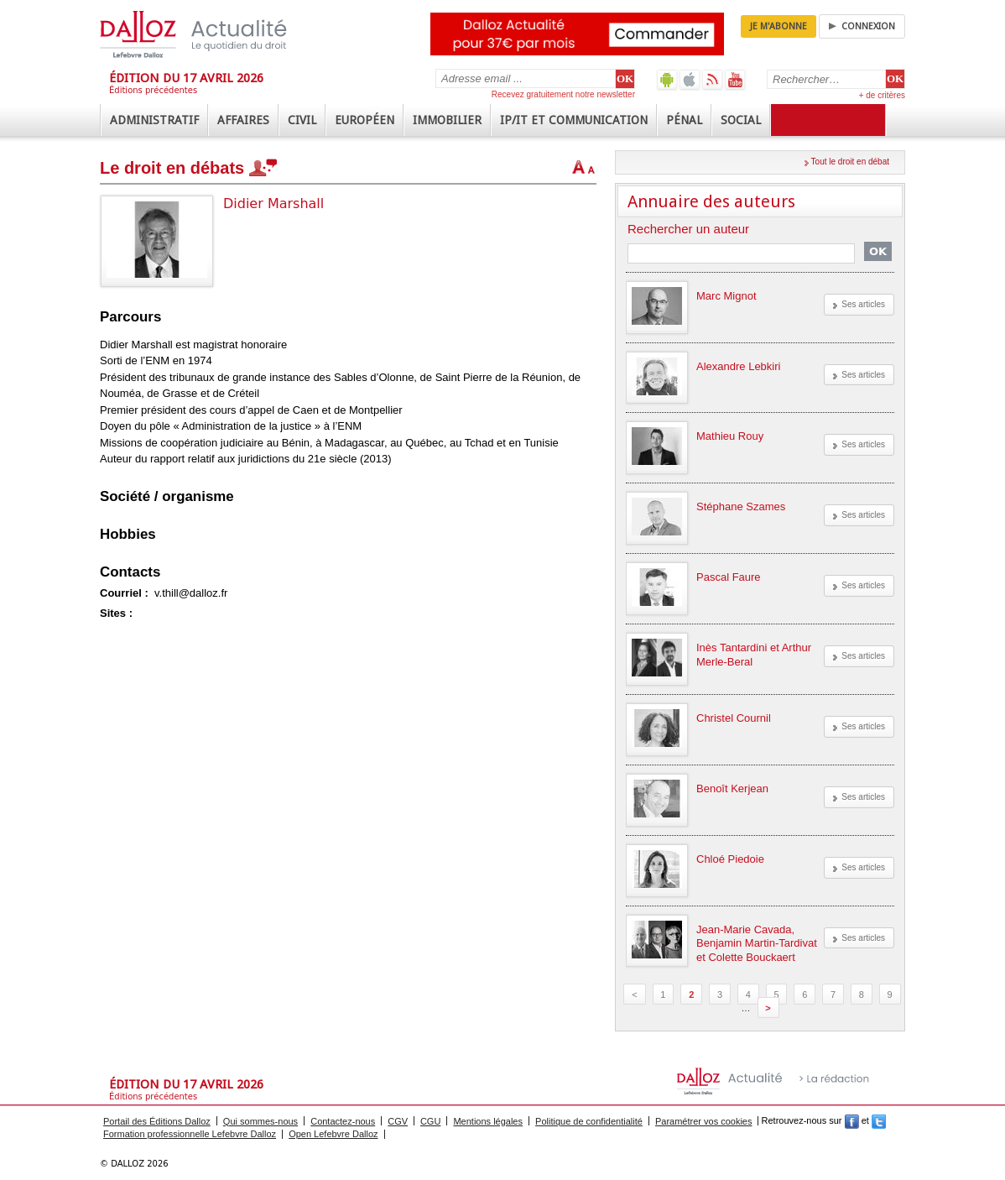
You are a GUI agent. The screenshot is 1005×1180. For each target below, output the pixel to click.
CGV (398, 1121)
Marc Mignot (726, 296)
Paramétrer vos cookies (703, 1121)
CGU (430, 1121)
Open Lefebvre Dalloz (333, 1134)
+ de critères (882, 95)
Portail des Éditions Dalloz (157, 1121)
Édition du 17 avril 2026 (186, 78)
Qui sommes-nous (260, 1121)
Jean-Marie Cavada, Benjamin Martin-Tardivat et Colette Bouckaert (756, 943)
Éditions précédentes (153, 90)
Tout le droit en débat (850, 161)
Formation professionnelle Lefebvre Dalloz (189, 1134)
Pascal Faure (728, 577)
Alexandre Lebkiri (738, 366)
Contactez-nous (342, 1121)
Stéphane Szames (740, 506)
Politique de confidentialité (589, 1121)
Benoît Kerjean (732, 788)
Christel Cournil (733, 718)
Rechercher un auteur (688, 229)
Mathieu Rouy (729, 436)
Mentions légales (488, 1121)
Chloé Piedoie (730, 859)
